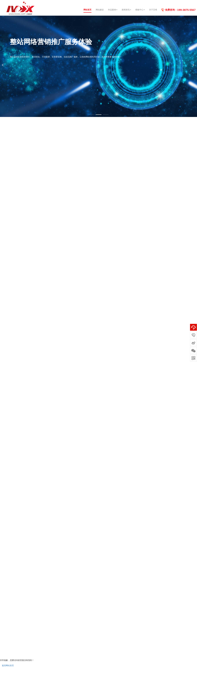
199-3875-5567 (186, 9)
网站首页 (87, 10)
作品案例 (112, 10)
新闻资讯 (126, 10)
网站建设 (100, 10)
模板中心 (140, 10)
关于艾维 (153, 10)
